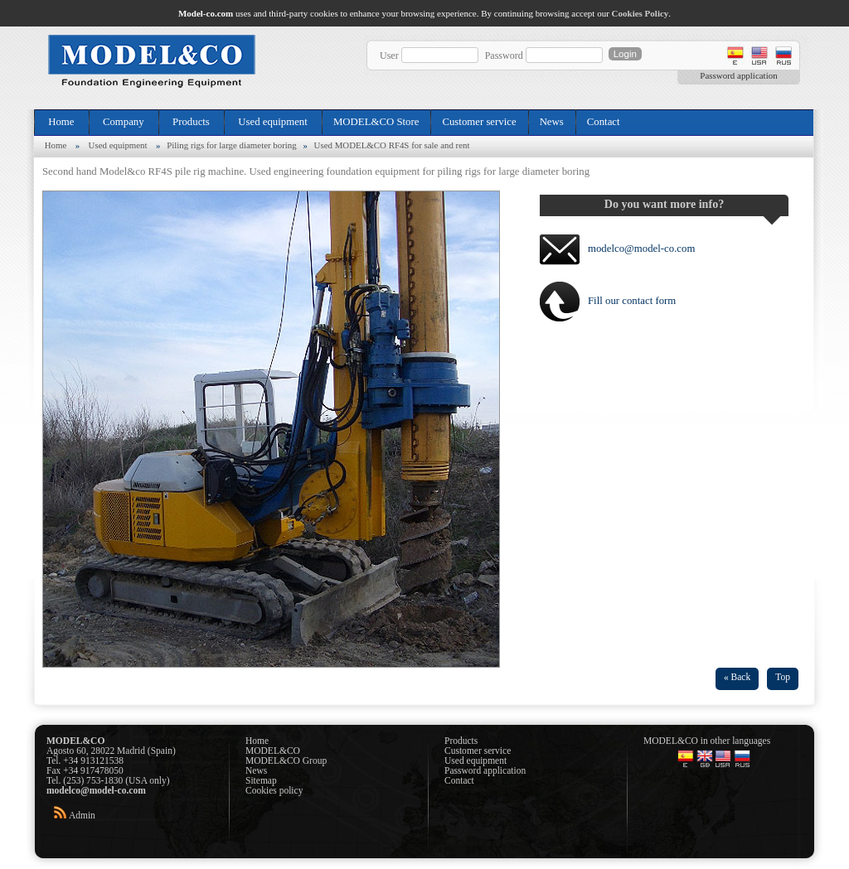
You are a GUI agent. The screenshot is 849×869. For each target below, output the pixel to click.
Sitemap (261, 780)
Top (782, 677)
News (552, 122)
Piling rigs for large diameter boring (232, 145)
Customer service (479, 122)
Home (61, 122)
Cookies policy (274, 790)
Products (191, 122)
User (389, 55)
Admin (82, 815)
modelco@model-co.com (641, 248)
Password (504, 55)
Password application (738, 75)
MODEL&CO (272, 751)
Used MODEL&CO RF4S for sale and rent (392, 145)
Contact (603, 122)
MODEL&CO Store (376, 122)
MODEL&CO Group (286, 760)
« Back (737, 677)
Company (123, 122)
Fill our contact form (632, 301)
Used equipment (272, 122)
